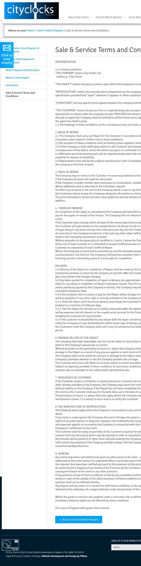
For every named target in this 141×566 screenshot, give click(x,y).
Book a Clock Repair (17, 77)
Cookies (26, 556)
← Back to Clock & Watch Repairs (78, 519)
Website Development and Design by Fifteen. (65, 556)
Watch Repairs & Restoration (22, 70)
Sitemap (36, 556)
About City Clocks (78, 17)
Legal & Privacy (13, 556)
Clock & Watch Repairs (109, 17)
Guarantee (12, 85)
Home (30, 30)
